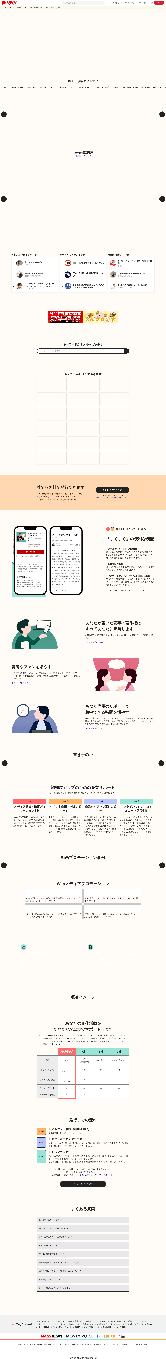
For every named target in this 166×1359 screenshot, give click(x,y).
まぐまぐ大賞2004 (120, 1327)
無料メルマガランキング (74, 254)
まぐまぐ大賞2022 (98, 1321)
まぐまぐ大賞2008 (57, 1327)
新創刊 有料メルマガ (120, 254)
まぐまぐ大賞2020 (67, 1324)
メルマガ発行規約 (77, 1344)
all (5, 87)
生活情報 (63, 87)
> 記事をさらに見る (83, 156)
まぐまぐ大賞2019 (82, 1324)
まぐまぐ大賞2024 (57, 1321)
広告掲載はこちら (140, 1344)
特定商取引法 (127, 1344)
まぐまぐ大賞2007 (73, 1327)
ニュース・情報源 (16, 87)
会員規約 (47, 1344)
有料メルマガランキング (26, 254)
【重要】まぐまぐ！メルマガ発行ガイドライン (112, 498)
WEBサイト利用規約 (34, 1344)
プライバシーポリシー (112, 1344)
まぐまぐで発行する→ (94, 642)
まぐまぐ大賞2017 (114, 1324)
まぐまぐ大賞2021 (140, 1321)
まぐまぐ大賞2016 (129, 1324)
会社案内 (21, 1344)
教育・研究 (157, 87)
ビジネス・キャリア (84, 87)
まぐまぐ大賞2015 (145, 1324)
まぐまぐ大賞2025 (42, 1321)
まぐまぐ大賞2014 (42, 1327)
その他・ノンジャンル (48, 87)
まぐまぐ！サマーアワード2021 (46, 1324)
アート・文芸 (31, 87)
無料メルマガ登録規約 (61, 1344)
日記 (71, 87)
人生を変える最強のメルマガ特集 (119, 1321)
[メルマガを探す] (80, 3)
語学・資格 (145, 87)
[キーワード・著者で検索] (80, 351)
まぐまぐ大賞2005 (104, 1327)
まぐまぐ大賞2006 (88, 1327)
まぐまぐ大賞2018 (98, 1324)
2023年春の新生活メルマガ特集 (78, 1321)
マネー (115, 87)
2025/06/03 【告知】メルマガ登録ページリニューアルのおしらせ (32, 8)
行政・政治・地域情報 (130, 87)
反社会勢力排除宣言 (94, 1344)
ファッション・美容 (102, 87)
